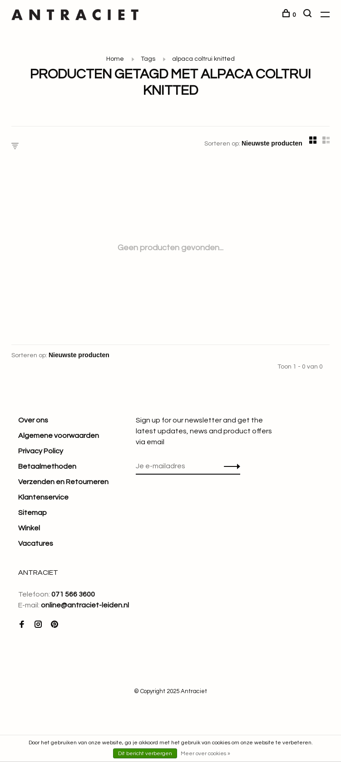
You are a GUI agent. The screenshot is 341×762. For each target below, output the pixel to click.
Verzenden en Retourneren (63, 481)
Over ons (33, 420)
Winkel (29, 528)
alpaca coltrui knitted (203, 59)
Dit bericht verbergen (145, 754)
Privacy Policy (40, 451)
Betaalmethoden (47, 466)
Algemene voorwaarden (58, 435)
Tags (148, 59)
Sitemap (32, 512)
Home (115, 59)
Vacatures (35, 543)
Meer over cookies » (205, 754)
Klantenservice (43, 497)
